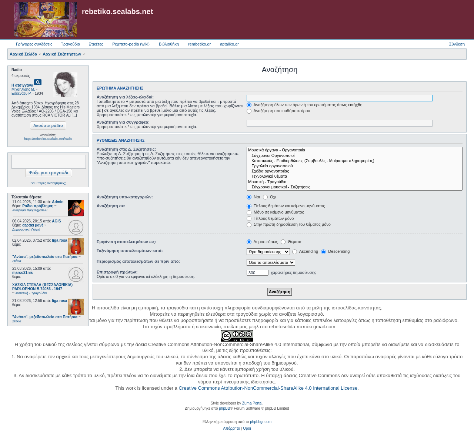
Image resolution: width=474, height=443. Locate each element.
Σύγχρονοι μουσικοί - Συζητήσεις (354, 187)
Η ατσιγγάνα (22, 85)
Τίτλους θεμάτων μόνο (270, 218)
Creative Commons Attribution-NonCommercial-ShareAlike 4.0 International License (267, 388)
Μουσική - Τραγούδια (354, 182)
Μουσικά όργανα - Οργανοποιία (354, 150)
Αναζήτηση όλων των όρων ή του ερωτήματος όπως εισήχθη (304, 105)
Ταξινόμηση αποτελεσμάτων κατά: (130, 250)
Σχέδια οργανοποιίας (354, 171)
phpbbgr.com (260, 422)
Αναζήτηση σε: (111, 206)
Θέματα (291, 241)
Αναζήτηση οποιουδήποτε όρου (278, 110)
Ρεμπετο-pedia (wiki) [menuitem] (131, 44)
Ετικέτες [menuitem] (96, 44)
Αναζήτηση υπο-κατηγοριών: (125, 197)
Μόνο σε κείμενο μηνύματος (275, 212)
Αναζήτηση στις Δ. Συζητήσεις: (126, 149)
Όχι (269, 197)
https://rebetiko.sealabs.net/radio (48, 139)
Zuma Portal (252, 403)
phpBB (224, 408)
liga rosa (59, 240)
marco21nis (22, 273)
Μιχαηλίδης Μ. (23, 89)
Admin (57, 202)
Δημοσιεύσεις (262, 241)
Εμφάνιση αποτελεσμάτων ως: (126, 241)
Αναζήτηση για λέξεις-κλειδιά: (125, 97)
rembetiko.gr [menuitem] (199, 44)
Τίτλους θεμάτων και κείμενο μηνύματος (286, 206)
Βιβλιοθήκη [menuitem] (169, 44)
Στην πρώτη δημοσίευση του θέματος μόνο (289, 224)
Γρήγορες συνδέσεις (34, 44)
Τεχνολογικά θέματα (354, 176)
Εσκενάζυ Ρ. (21, 93)
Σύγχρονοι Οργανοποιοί (354, 155)
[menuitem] (231, 428)
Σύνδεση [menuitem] (457, 44)
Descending (335, 251)
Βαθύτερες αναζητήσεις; (48, 183)
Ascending (305, 251)
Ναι (253, 197)
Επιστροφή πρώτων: (117, 272)
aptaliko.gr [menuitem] (229, 44)
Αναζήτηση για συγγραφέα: (123, 122)
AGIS (56, 221)
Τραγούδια (70, 44)
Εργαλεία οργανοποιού (354, 166)
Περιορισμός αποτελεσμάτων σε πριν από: (138, 261)
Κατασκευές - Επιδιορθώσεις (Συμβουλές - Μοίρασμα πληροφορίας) (354, 161)
